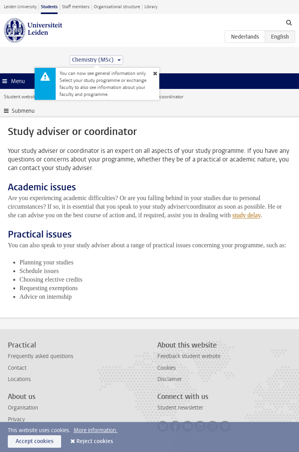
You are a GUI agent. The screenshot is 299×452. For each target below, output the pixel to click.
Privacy (16, 419)
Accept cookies (34, 441)
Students (49, 7)
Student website (20, 97)
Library (150, 7)
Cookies (166, 368)
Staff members (76, 7)
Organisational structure (117, 7)
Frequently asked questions (40, 356)
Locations (19, 379)
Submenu (23, 111)
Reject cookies (94, 441)
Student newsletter (180, 407)
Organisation (23, 407)
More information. (96, 430)
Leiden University (20, 7)
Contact (17, 368)
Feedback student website (188, 356)
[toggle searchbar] (289, 22)
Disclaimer (169, 379)
